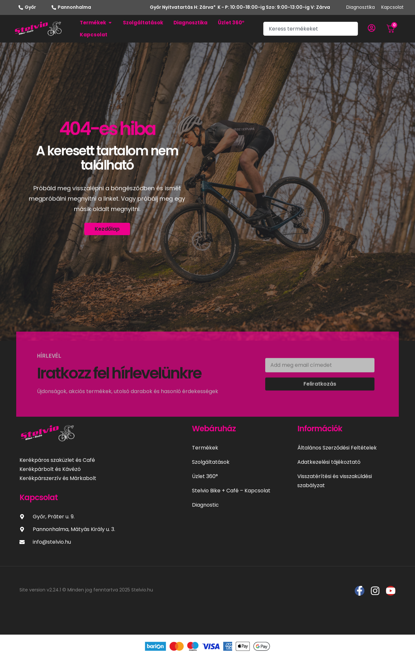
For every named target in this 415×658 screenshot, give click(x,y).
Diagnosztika (360, 7)
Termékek (205, 447)
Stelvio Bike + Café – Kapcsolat (231, 490)
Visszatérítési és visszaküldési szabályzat (334, 481)
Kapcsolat (392, 7)
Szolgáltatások (211, 462)
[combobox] (310, 29)
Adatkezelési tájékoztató (329, 462)
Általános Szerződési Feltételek (337, 447)
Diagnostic (205, 505)
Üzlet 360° (205, 476)
